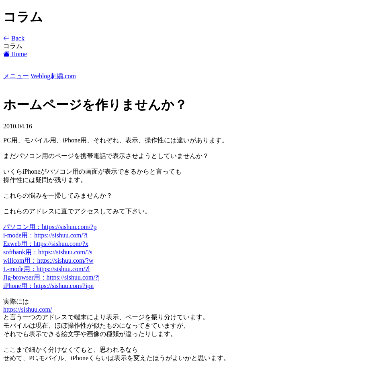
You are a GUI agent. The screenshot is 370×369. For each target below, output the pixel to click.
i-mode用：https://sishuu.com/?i (45, 235)
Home (15, 54)
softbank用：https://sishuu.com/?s (47, 252)
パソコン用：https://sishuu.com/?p (49, 226)
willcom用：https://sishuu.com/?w (48, 260)
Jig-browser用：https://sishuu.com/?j (51, 277)
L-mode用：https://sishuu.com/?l (46, 269)
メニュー (16, 76)
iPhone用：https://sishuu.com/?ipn (48, 285)
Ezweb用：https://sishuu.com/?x (45, 243)
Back (14, 38)
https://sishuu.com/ (27, 309)
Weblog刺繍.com (53, 76)
